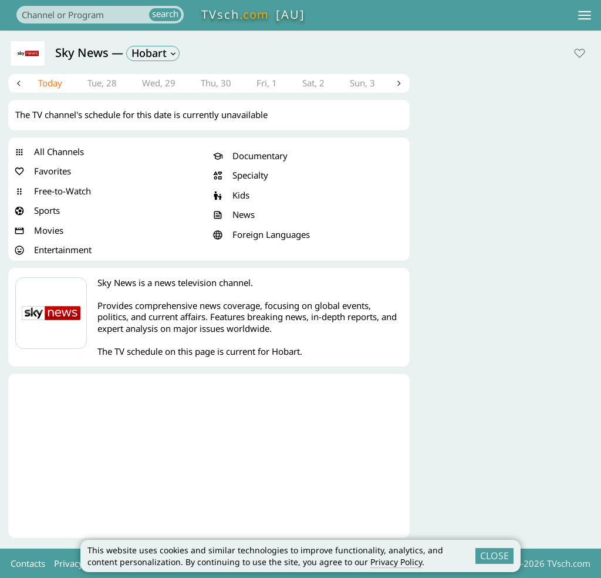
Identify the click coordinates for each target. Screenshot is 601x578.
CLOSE (494, 555)
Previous (19, 84)
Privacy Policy (396, 561)
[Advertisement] (209, 458)
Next (398, 84)
